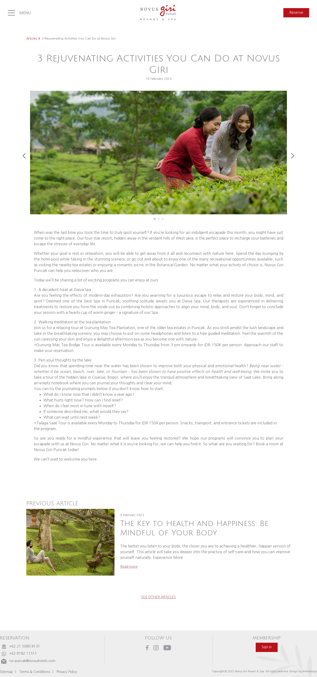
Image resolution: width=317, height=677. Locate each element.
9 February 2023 (132, 515)
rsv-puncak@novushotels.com (32, 660)
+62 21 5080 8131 (24, 646)
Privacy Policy (67, 671)
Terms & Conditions (34, 671)
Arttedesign (309, 671)
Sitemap (6, 671)
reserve (296, 12)
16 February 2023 (158, 78)
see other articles (158, 597)
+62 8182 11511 (23, 653)
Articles (31, 38)
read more (129, 566)
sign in (267, 647)
